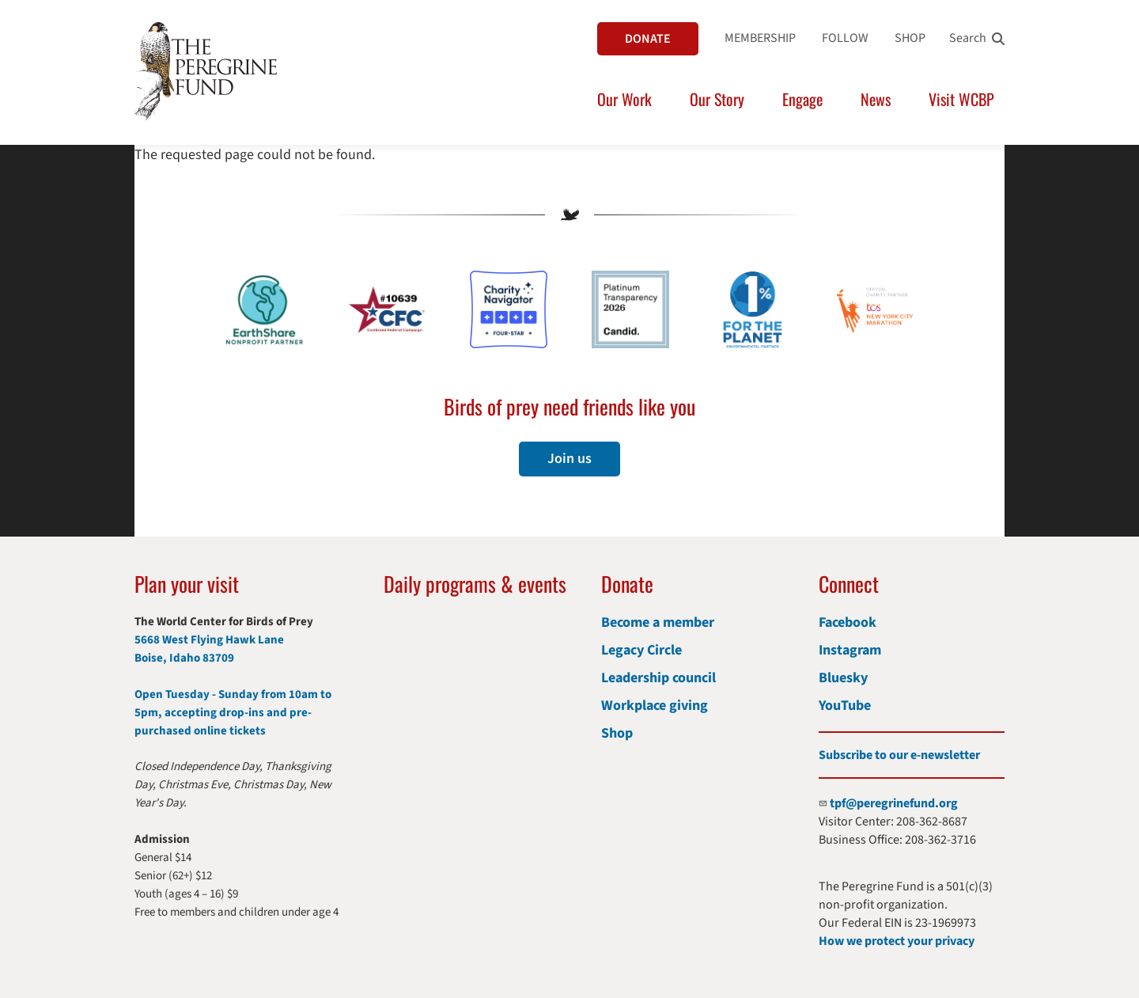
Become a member (657, 622)
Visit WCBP (961, 99)
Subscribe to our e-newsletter (899, 755)
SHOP (910, 38)
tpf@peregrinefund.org (894, 803)
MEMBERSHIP (760, 38)
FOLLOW (845, 38)
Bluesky (843, 678)
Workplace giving (654, 705)
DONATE (648, 38)
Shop (617, 733)
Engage (802, 99)
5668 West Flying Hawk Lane (209, 640)
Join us (569, 459)
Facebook (847, 622)
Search (967, 38)
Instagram (850, 650)
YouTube (845, 705)
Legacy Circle (641, 650)
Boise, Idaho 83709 (184, 658)
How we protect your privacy (896, 941)
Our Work (624, 99)
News (876, 99)
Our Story (717, 99)
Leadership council (658, 678)
